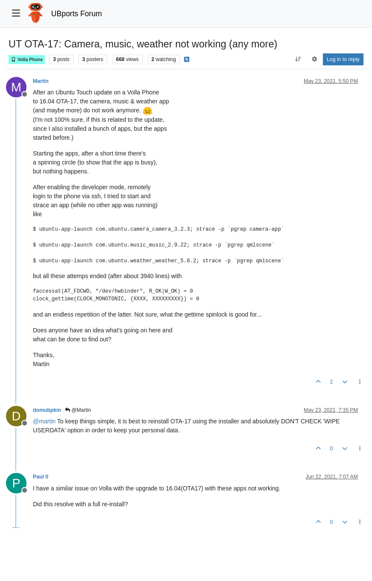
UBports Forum (76, 13)
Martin (41, 81)
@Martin (78, 410)
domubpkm (47, 410)
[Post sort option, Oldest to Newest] (298, 59)
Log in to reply (343, 59)
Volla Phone (27, 59)
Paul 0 (40, 477)
